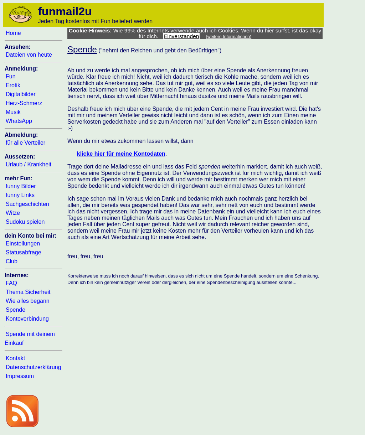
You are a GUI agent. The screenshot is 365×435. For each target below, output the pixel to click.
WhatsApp (19, 121)
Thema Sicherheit (28, 292)
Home (13, 33)
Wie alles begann (28, 301)
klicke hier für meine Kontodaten (121, 154)
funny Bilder (21, 186)
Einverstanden (181, 36)
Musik (13, 112)
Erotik (13, 85)
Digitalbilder (21, 94)
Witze (13, 213)
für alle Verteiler (25, 143)
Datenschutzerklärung (33, 367)
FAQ (11, 283)
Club (11, 261)
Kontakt (15, 358)
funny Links (20, 195)
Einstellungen (23, 243)
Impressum (20, 376)
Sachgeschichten (27, 204)
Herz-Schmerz (24, 103)
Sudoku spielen (25, 222)
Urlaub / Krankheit (28, 164)
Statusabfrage (23, 252)
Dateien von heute (29, 55)
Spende (15, 310)
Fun (11, 76)
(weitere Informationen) (229, 36)
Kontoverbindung (27, 319)
